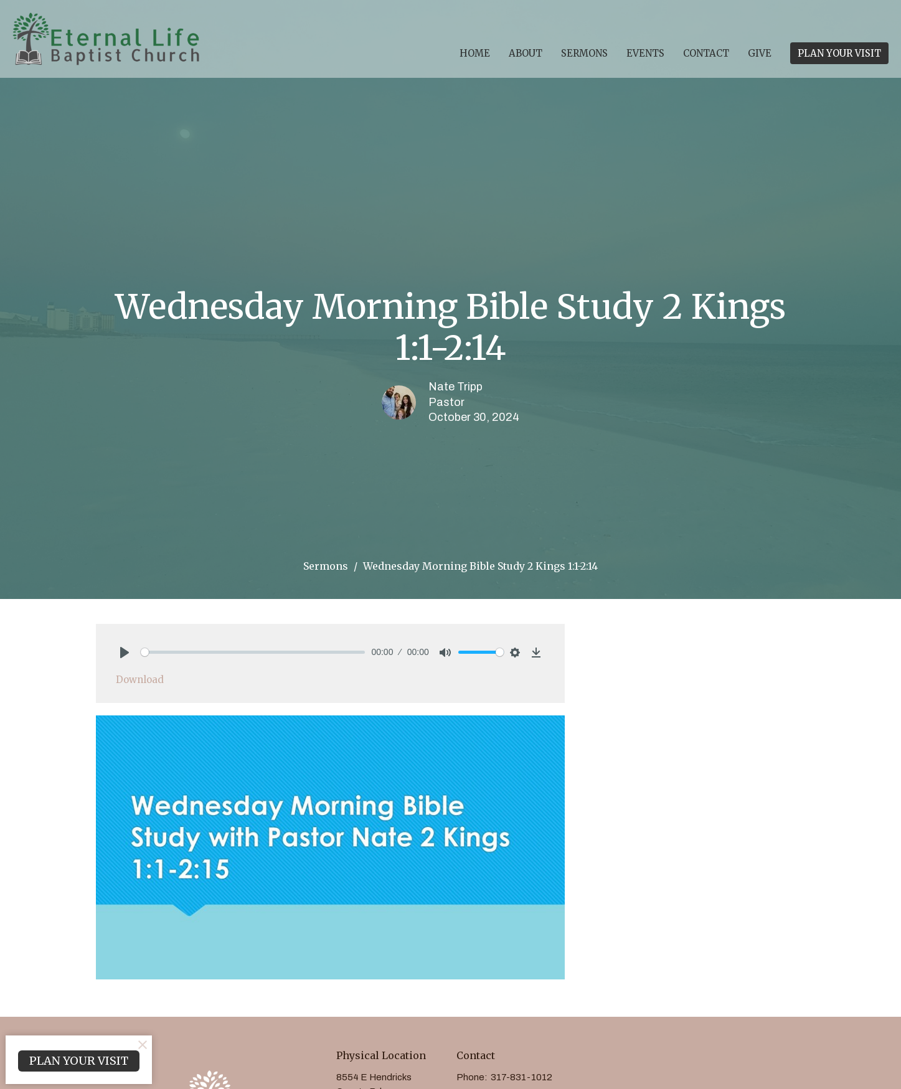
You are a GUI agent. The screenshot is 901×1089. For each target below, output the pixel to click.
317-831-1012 (521, 1077)
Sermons (584, 53)
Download (140, 680)
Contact (706, 53)
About (525, 53)
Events (645, 53)
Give (759, 53)
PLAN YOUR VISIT (839, 53)
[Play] (124, 652)
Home (475, 53)
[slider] (253, 652)
